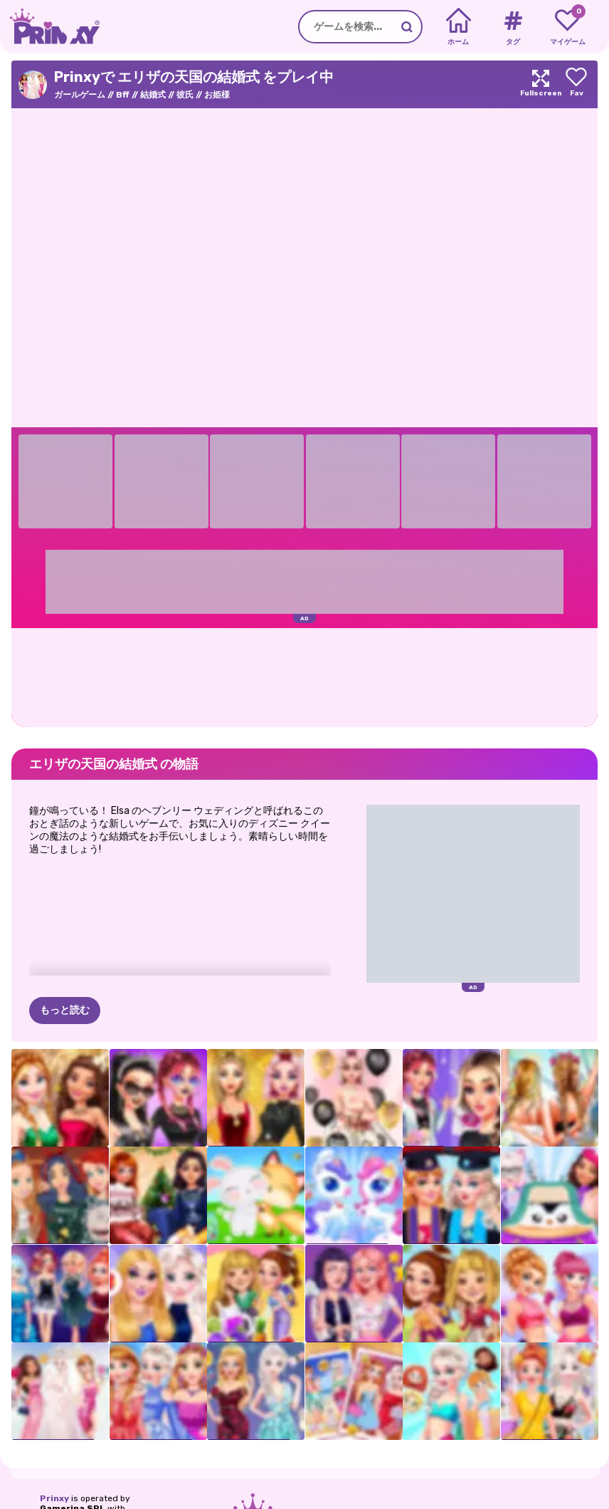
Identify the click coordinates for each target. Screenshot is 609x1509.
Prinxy (54, 1498)
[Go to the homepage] (50, 26)
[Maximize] (540, 84)
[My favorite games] (567, 27)
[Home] (458, 27)
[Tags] (512, 27)
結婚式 (153, 95)
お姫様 (217, 95)
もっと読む (65, 1010)
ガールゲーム (79, 95)
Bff (122, 95)
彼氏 (185, 95)
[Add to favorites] (576, 84)
